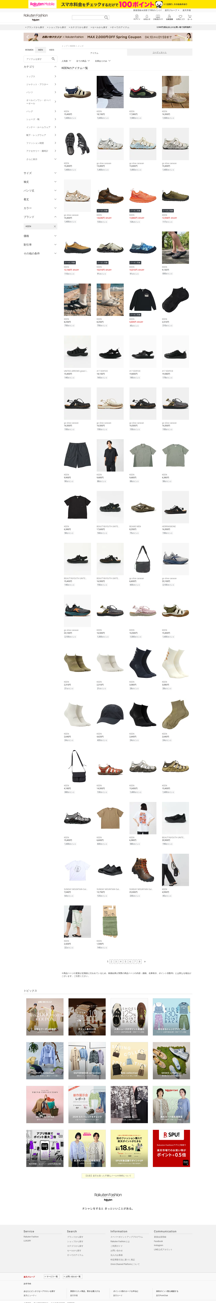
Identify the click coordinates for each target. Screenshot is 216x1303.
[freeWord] (40, 59)
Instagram (158, 1238)
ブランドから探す (75, 1229)
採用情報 (71, 1296)
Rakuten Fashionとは (120, 1234)
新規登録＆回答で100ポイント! (147, 10)
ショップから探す (75, 1234)
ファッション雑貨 (41, 143)
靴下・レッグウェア (41, 135)
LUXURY (27, 1233)
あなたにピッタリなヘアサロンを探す (39, 1284)
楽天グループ (171, 10)
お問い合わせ (117, 1243)
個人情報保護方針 (41, 1296)
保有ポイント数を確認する (167, 1284)
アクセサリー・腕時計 (41, 151)
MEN (40, 50)
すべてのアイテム (75, 1247)
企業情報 (27, 1296)
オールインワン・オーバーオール (41, 102)
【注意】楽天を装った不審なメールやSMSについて (108, 1168)
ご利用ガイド (117, 1238)
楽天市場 (187, 10)
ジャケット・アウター (41, 84)
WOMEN (29, 50)
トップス (41, 76)
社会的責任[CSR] (58, 1296)
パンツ (41, 92)
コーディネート (160, 52)
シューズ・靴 (41, 119)
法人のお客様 (117, 1247)
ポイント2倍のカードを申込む (125, 1284)
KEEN (72, 46)
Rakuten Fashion (31, 1229)
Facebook (158, 1234)
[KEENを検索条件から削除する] (55, 226)
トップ (65, 46)
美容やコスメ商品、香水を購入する (85, 1284)
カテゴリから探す (75, 1238)
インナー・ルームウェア (41, 127)
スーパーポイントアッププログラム (127, 1229)
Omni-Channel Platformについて (125, 1256)
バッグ (41, 111)
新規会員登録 (160, 1229)
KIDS (51, 50)
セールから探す (74, 1243)
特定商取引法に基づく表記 (123, 1252)
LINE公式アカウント (163, 1242)
